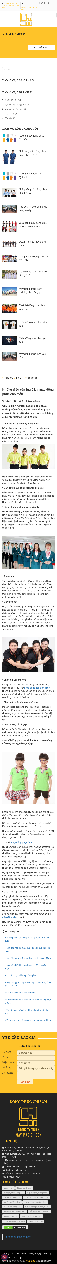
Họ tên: (6, 1051)
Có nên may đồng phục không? (20, 992)
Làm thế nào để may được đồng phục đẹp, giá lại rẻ (27, 949)
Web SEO (30, 1261)
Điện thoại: (8, 1062)
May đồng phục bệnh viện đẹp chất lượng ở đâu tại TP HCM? (28, 984)
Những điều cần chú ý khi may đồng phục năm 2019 (28, 939)
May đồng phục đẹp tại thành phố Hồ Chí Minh (28, 958)
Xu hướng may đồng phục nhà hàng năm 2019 (28, 1020)
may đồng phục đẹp (21, 842)
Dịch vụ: (7, 1067)
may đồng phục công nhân (37, 1193)
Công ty (8, 118)
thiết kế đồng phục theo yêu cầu (37, 1207)
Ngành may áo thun (14, 109)
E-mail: (6, 1057)
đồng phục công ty (11, 1216)
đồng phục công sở (24, 1188)
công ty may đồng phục (12, 1207)
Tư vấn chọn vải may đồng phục (21, 975)
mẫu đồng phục (10, 917)
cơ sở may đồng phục (12, 1202)
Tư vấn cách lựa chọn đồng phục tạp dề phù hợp (26, 1011)
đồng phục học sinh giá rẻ (37, 688)
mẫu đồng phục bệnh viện (39, 1211)
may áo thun (8, 1188)
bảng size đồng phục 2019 (31, 1216)
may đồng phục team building (15, 1211)
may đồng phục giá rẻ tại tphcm (36, 1197)
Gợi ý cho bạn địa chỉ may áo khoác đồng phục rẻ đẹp (28, 1001)
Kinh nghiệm (10, 100)
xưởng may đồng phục (12, 1197)
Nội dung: (8, 1072)
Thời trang (9, 113)
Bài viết (19, 378)
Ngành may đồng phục (15, 104)
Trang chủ (8, 378)
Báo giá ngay (41, 47)
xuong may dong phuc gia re (14, 1221)
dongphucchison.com (18, 1236)
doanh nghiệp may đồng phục (35, 1202)
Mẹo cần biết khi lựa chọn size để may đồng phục (26, 967)
